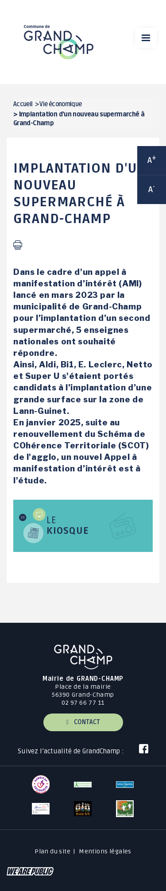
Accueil (23, 104)
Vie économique (60, 104)
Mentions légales (105, 851)
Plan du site (52, 851)
